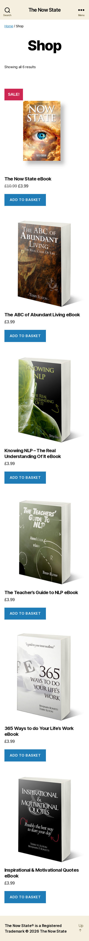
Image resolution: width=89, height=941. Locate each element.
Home (8, 26)
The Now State (44, 9)
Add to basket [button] (25, 199)
